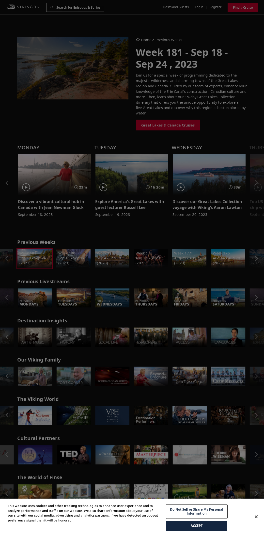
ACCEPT (197, 525)
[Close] (256, 516)
